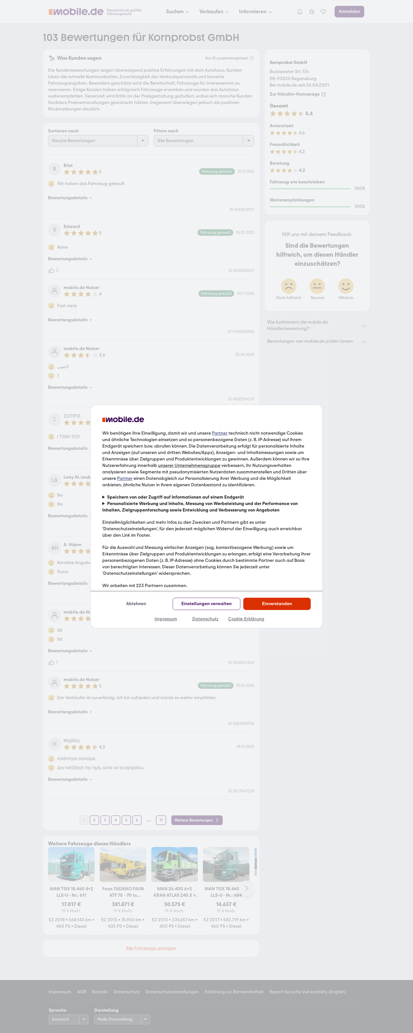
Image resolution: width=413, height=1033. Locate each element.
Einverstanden (277, 603)
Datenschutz (205, 619)
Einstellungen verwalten (206, 603)
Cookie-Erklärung (246, 619)
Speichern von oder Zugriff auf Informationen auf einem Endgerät (175, 497)
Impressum (166, 619)
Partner (219, 433)
